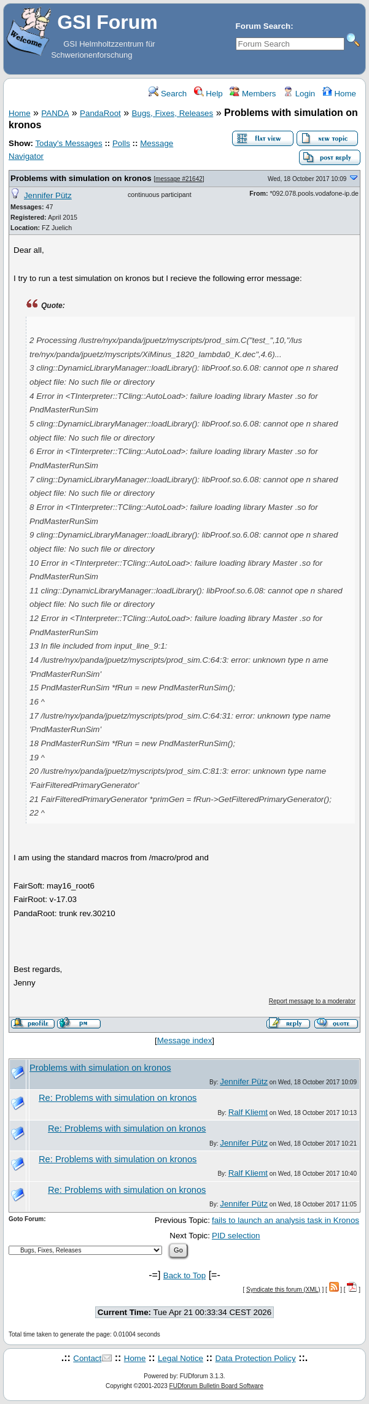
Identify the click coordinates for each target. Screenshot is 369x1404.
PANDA (55, 113)
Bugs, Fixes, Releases (173, 113)
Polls (121, 143)
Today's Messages (68, 143)
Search (168, 93)
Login (299, 93)
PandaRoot (100, 113)
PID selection (236, 1235)
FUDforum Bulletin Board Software (216, 1386)
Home (339, 93)
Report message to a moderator (312, 1001)
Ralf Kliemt (248, 1112)
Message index (184, 1040)
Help (208, 93)
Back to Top (184, 1275)
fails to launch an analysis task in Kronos (285, 1220)
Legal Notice (180, 1358)
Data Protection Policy (256, 1358)
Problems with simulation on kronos (81, 178)
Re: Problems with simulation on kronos (117, 1098)
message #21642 (179, 179)
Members (253, 93)
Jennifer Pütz (48, 195)
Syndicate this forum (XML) (283, 1289)
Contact (87, 1358)
